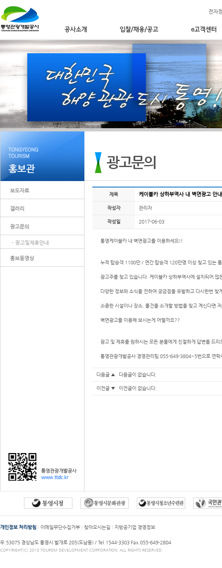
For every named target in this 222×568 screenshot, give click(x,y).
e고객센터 (204, 29)
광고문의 (19, 227)
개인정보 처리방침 (18, 527)
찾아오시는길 (97, 527)
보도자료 (19, 190)
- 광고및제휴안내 (30, 243)
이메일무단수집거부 (60, 527)
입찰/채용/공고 (139, 29)
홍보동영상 (22, 258)
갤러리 (17, 208)
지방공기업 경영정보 (134, 527)
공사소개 (75, 29)
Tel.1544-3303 (114, 542)
